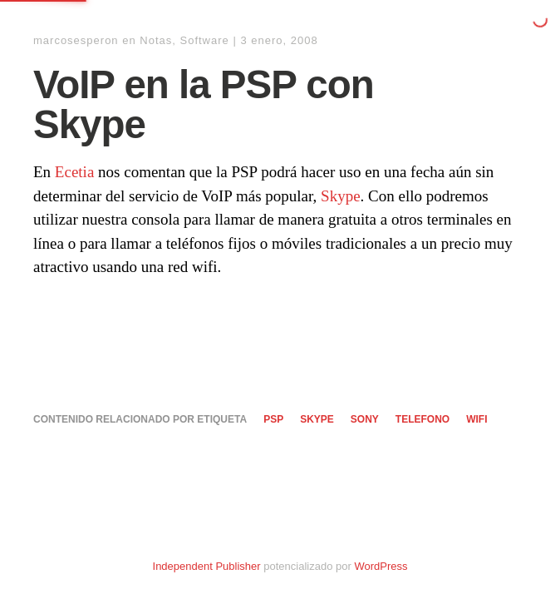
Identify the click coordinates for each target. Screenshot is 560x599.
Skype (341, 196)
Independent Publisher (207, 566)
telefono (422, 419)
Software (204, 40)
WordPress (380, 566)
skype (317, 419)
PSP (273, 419)
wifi (476, 419)
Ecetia (74, 172)
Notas (156, 40)
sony (365, 419)
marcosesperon (76, 40)
